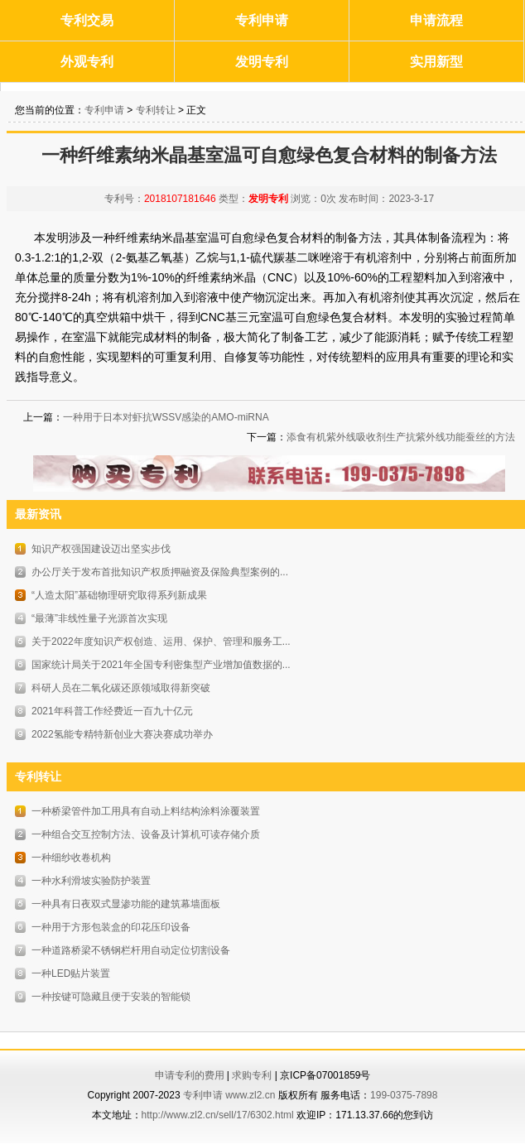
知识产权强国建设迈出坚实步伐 (101, 549)
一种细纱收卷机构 (71, 857)
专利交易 (86, 20)
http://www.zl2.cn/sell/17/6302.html (218, 1115)
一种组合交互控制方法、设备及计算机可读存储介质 (145, 834)
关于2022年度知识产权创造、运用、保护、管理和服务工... (161, 641)
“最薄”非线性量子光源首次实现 (99, 618)
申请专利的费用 (189, 1075)
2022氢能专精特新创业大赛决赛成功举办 (122, 734)
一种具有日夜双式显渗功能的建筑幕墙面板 (125, 904)
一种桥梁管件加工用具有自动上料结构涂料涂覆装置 (145, 811)
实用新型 (436, 62)
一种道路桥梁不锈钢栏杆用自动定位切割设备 (130, 950)
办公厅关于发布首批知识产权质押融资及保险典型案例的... (159, 572)
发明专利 (261, 62)
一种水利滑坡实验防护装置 (91, 881)
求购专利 (252, 1075)
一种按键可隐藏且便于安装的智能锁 (110, 996)
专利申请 (261, 20)
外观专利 (86, 62)
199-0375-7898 (403, 1095)
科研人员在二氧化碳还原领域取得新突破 (120, 688)
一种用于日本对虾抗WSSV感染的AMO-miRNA (166, 417)
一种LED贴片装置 (70, 973)
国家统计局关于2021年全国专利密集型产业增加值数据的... (161, 665)
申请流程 (436, 20)
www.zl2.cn (250, 1095)
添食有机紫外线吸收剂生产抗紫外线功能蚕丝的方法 (401, 437)
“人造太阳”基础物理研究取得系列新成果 (119, 595)
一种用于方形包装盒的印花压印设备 (110, 927)
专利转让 (156, 110)
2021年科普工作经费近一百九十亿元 (112, 711)
